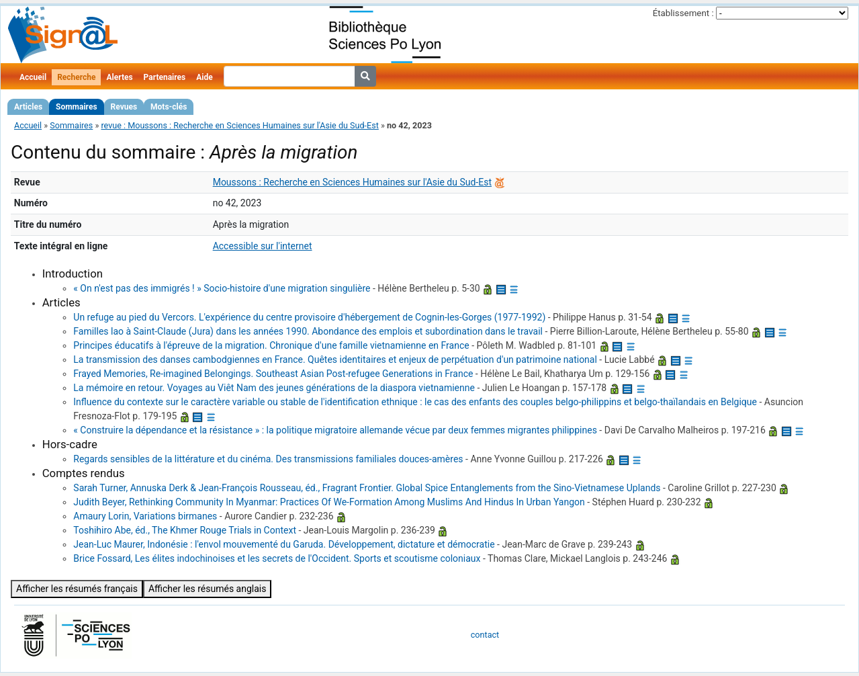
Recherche (76, 77)
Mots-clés (168, 107)
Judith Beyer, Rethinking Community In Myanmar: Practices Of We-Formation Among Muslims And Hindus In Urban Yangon (328, 502)
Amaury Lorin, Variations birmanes (145, 516)
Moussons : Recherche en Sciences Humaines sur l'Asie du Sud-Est (352, 182)
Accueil (32, 77)
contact (485, 635)
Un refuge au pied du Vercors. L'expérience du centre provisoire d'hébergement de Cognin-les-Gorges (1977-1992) (309, 317)
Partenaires (165, 77)
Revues (124, 107)
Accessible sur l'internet (262, 246)
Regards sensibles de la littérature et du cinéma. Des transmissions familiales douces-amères (268, 459)
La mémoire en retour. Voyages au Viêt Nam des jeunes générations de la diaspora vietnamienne (274, 387)
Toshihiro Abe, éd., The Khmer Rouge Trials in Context (184, 530)
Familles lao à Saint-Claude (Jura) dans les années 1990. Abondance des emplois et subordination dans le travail (308, 331)
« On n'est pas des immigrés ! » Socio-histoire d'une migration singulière (221, 288)
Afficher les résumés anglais (207, 588)
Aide (204, 77)
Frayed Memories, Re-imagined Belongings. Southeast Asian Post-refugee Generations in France (273, 373)
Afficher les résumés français (77, 588)
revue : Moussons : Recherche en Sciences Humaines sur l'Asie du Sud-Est (239, 125)
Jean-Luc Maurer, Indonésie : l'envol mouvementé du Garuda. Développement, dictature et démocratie (283, 544)
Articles (28, 107)
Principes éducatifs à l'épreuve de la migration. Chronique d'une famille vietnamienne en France (271, 345)
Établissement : (683, 13)
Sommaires (76, 107)
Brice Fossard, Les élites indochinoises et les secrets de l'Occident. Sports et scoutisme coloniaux (276, 558)
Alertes (119, 77)
